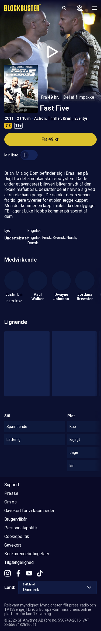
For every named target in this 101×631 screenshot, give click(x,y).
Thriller (54, 118)
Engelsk (34, 230)
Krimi (67, 118)
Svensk (59, 237)
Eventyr (81, 118)
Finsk (46, 237)
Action (40, 118)
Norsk (71, 237)
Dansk (32, 243)
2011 (9, 118)
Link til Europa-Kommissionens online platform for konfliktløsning (47, 611)
